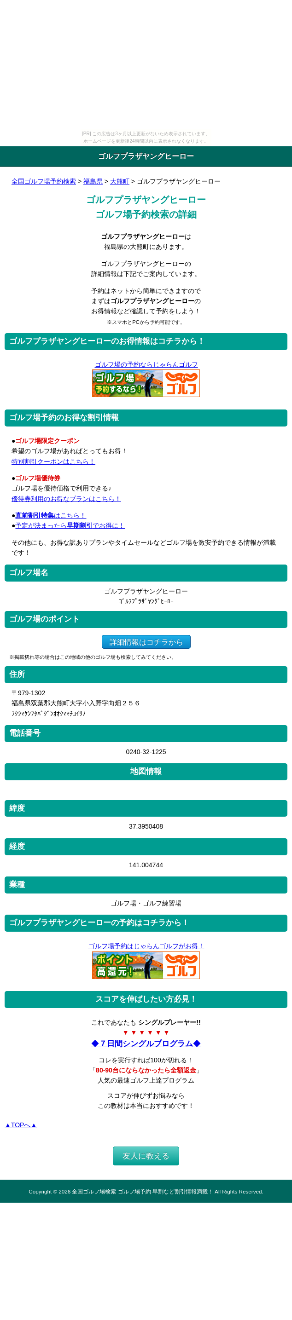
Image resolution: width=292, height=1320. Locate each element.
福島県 (93, 181)
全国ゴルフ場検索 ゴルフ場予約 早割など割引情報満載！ (142, 1191)
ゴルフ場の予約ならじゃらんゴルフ (146, 364)
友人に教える (146, 1156)
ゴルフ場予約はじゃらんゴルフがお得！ (146, 946)
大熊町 (119, 181)
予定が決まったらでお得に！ (70, 525)
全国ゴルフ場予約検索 (44, 181)
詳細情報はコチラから (146, 641)
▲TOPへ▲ (21, 1125)
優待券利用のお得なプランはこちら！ (66, 498)
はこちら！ (50, 515)
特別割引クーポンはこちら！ (53, 461)
